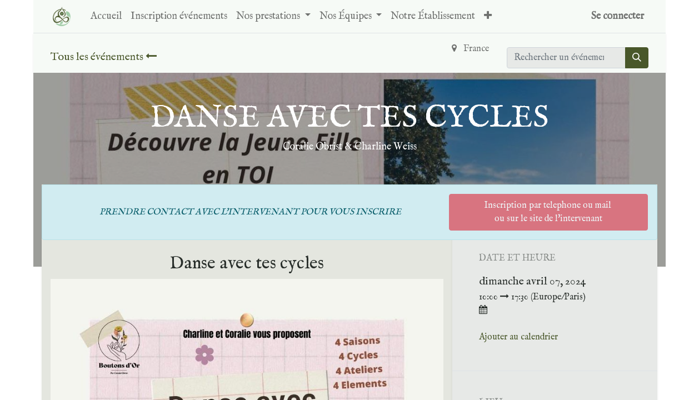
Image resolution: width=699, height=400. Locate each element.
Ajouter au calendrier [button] (518, 337)
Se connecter (617, 16)
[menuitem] (106, 16)
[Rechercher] (636, 57)
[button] (488, 16)
